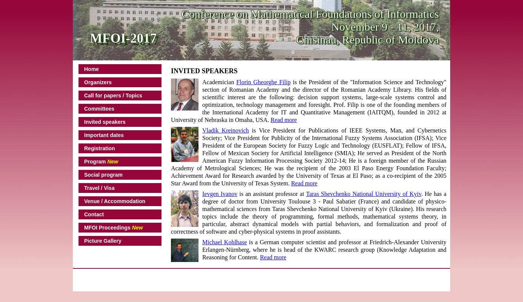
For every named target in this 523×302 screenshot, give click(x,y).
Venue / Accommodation (114, 201)
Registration (99, 148)
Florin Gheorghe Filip (263, 82)
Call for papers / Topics (113, 95)
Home (91, 69)
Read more (284, 120)
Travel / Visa (99, 188)
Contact (94, 214)
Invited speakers (105, 122)
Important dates (104, 135)
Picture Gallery (103, 241)
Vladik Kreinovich (225, 130)
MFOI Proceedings (113, 228)
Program (101, 162)
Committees (99, 109)
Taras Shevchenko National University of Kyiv (363, 194)
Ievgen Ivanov (219, 194)
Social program (103, 175)
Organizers (98, 82)
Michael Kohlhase (224, 242)
